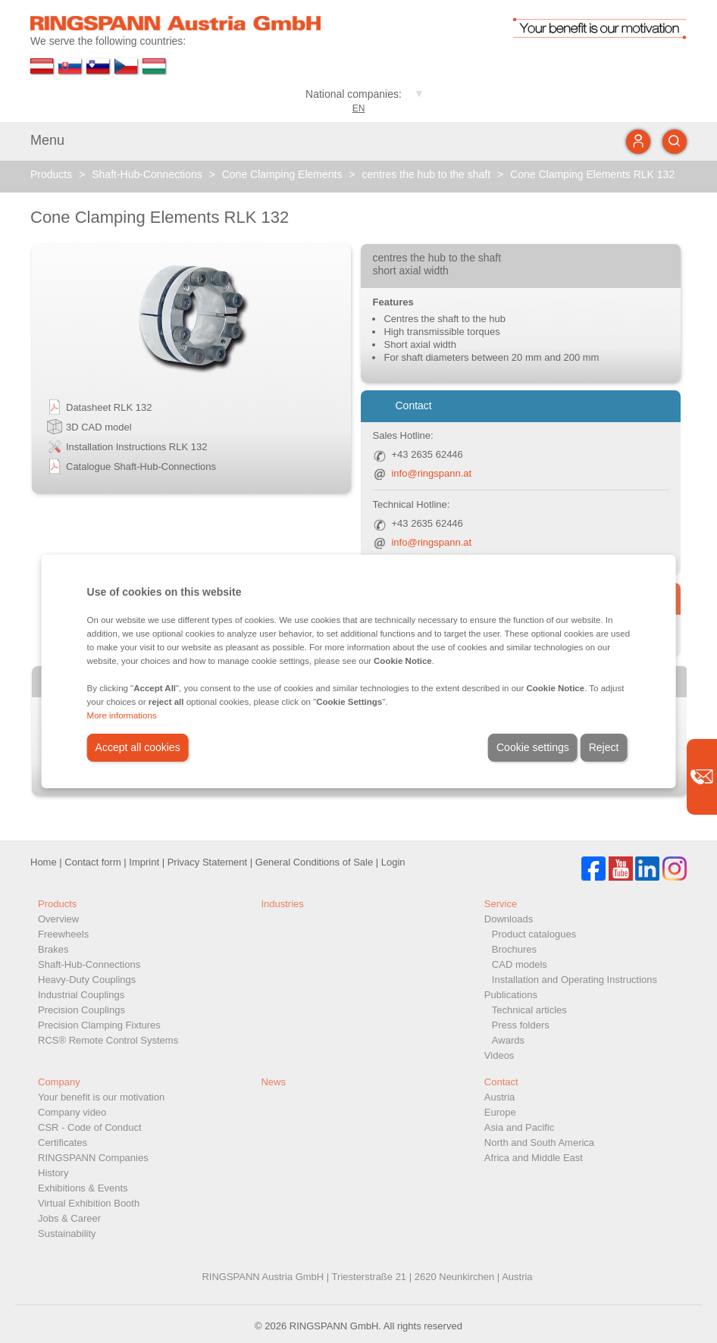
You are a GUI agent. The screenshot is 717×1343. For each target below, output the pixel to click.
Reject (604, 747)
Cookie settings (532, 747)
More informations (122, 715)
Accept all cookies (137, 747)
